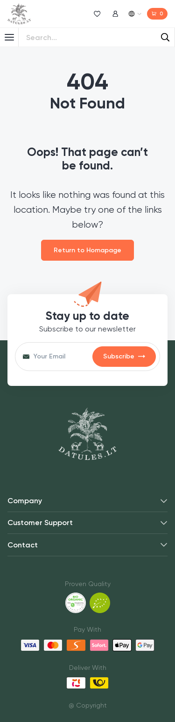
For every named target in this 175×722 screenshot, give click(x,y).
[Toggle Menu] (9, 37)
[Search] (165, 37)
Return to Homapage (87, 250)
